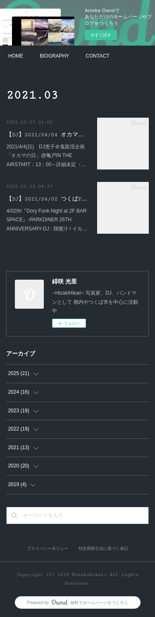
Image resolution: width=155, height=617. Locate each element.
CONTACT (97, 56)
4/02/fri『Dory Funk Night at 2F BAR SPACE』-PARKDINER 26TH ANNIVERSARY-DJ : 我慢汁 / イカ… (46, 220)
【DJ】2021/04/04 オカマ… (45, 134)
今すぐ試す (101, 35)
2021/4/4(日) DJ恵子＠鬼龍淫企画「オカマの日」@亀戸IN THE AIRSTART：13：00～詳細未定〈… (46, 155)
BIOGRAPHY (54, 56)
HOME (15, 56)
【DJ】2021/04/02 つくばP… (46, 199)
